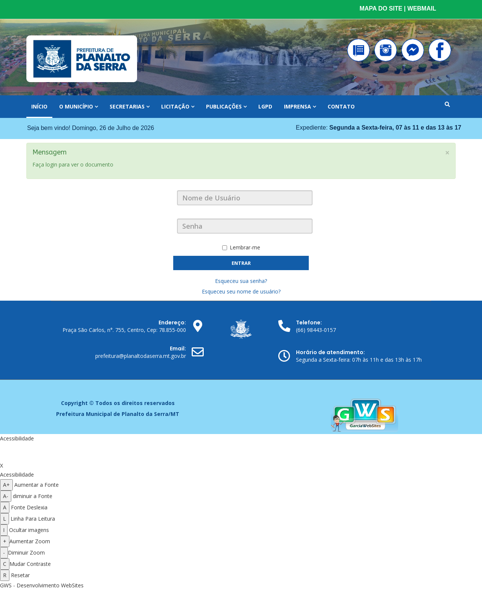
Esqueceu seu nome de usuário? (241, 291)
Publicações (224, 106)
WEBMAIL (421, 8)
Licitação (175, 106)
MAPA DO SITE (382, 8)
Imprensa (297, 106)
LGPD (265, 106)
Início (39, 106)
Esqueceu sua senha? (241, 280)
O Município (77, 106)
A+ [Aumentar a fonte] (6, 484)
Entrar (241, 263)
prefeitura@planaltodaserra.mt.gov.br (140, 355)
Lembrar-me (241, 247)
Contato (341, 106)
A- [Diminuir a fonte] (5, 496)
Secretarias (127, 106)
